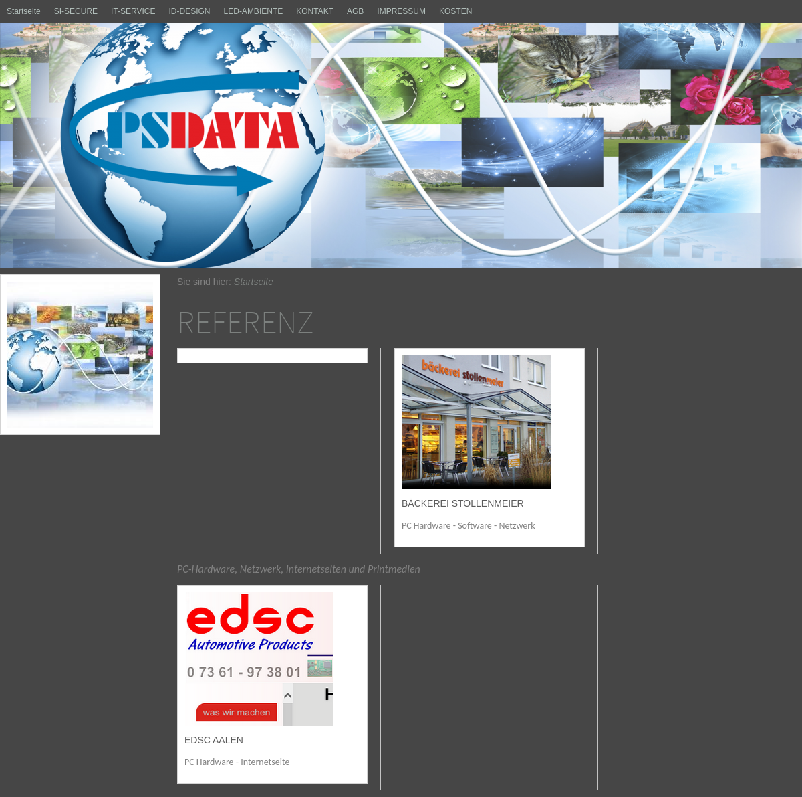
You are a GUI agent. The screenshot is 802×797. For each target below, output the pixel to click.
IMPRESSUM (401, 11)
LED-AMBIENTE (253, 11)
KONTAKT (314, 11)
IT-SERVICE (133, 11)
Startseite (24, 11)
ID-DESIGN (190, 11)
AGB (355, 11)
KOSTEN (455, 11)
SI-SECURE (76, 11)
